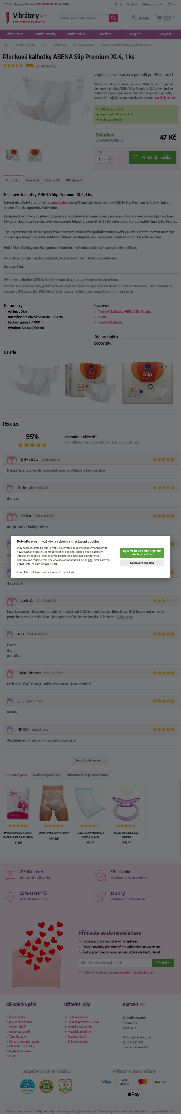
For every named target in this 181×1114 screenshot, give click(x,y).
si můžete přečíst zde (62, 572)
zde (90, 559)
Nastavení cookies (142, 563)
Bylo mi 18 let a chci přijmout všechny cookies (142, 552)
